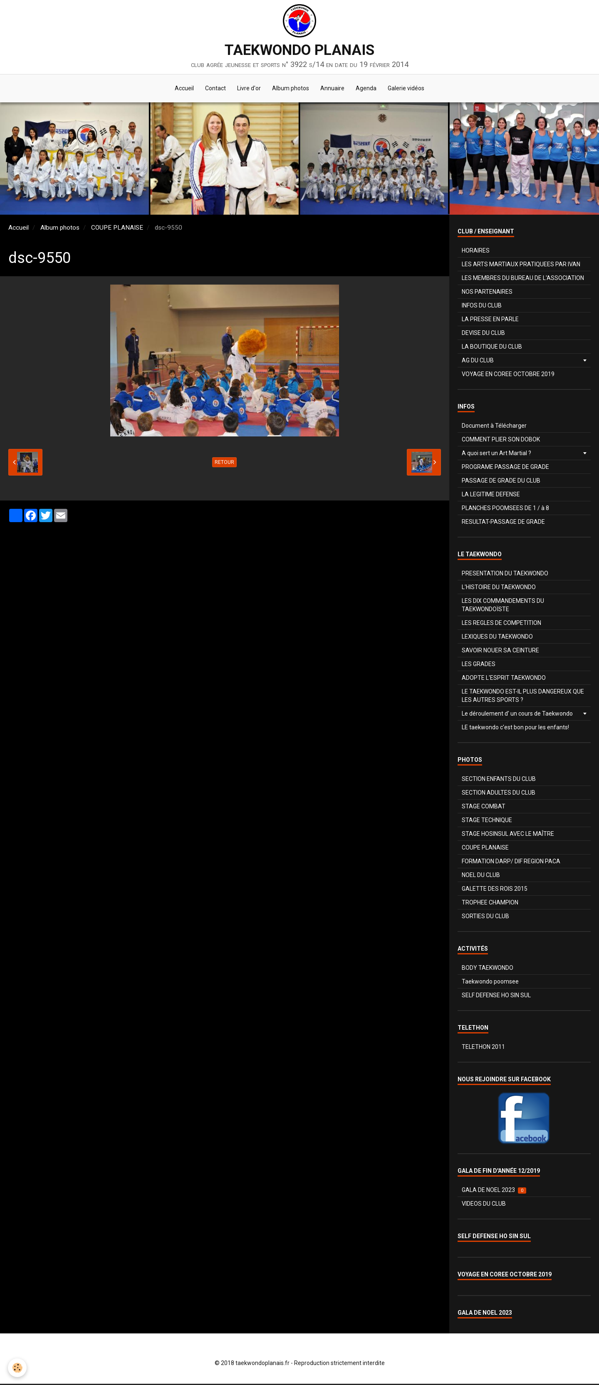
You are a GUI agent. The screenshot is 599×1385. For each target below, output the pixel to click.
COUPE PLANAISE (117, 229)
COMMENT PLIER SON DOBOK (501, 440)
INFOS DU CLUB (482, 306)
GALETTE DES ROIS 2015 (494, 890)
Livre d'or (248, 89)
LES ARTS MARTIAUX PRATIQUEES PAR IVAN (521, 265)
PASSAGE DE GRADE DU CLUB (501, 481)
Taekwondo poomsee (490, 982)
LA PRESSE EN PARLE (490, 320)
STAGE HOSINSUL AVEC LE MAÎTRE (508, 835)
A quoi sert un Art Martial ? (496, 454)
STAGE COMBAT (483, 807)
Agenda (368, 89)
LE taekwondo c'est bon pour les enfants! (515, 728)
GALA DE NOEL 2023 (494, 1191)
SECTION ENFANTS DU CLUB (499, 780)
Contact (213, 89)
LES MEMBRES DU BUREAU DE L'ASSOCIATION (523, 279)
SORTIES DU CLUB (485, 917)
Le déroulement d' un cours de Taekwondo (517, 714)
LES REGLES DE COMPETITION (501, 624)
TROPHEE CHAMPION (490, 903)
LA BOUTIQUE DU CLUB (492, 347)
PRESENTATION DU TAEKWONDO (505, 574)
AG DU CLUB (478, 361)
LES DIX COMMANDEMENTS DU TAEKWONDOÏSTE (503, 606)
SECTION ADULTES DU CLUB (498, 793)
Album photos (290, 89)
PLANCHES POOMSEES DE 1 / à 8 (505, 509)
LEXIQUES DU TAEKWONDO (497, 637)
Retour (224, 463)
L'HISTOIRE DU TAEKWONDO (499, 588)
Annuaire (334, 89)
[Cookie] (17, 1367)
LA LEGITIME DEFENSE (491, 495)
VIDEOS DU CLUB (484, 1205)
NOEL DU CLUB (481, 876)
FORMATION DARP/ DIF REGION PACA (511, 862)
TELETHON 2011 (483, 1048)
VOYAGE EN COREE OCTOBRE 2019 (508, 375)
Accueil (180, 89)
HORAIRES (476, 251)
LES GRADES (478, 665)
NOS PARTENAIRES (487, 293)
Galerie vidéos (409, 89)
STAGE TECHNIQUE (487, 821)
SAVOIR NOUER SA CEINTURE (500, 651)
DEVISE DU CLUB (483, 334)
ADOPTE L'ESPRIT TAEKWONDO (504, 679)
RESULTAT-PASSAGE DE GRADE (503, 523)
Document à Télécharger (494, 427)
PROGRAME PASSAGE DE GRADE (505, 468)
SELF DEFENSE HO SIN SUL (496, 996)
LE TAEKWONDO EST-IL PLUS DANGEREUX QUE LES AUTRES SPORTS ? (523, 696)
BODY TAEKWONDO (487, 969)
